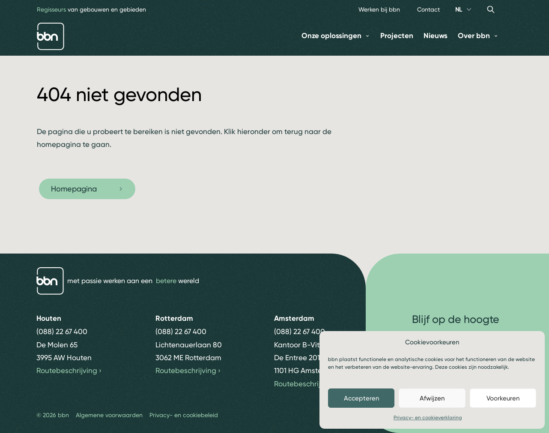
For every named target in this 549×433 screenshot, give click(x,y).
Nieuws (436, 35)
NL (464, 9)
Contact (428, 9)
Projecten (396, 35)
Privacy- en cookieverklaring (428, 418)
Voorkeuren (502, 398)
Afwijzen (432, 398)
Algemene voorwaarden (109, 415)
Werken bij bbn (379, 9)
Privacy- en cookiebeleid (183, 415)
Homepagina (87, 188)
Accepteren (361, 398)
